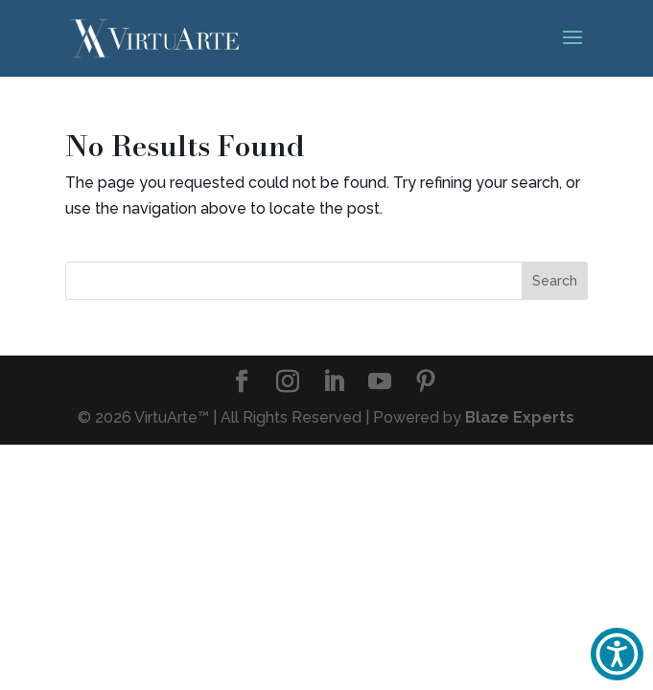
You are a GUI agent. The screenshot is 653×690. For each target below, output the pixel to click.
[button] (617, 654)
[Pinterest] (425, 383)
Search (554, 280)
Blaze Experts (519, 417)
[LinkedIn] (333, 383)
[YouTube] (379, 383)
